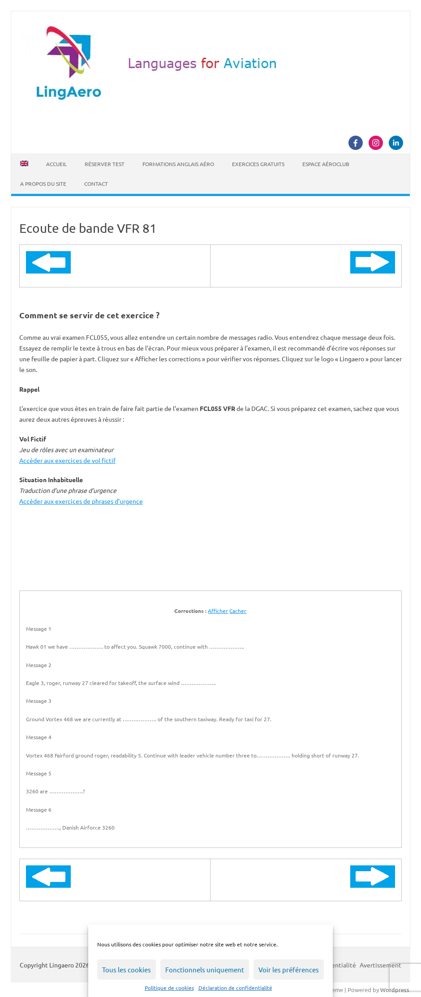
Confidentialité (334, 965)
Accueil (56, 163)
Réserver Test (105, 163)
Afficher (218, 610)
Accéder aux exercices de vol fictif (67, 460)
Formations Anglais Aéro (178, 163)
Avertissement (380, 965)
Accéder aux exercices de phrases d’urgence (81, 501)
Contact (96, 183)
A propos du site (43, 183)
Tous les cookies (126, 969)
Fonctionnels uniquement (204, 969)
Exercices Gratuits (258, 163)
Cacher (237, 610)
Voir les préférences (288, 969)
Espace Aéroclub (325, 163)
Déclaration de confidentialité (235, 987)
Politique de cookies (169, 987)
